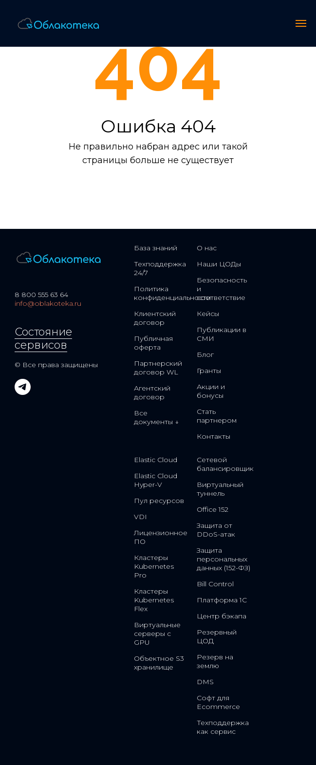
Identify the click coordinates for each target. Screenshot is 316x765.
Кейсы (208, 313)
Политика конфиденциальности (172, 293)
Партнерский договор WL (158, 367)
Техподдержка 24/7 (160, 268)
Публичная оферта (153, 343)
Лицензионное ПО (160, 537)
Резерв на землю (215, 661)
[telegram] (23, 392)
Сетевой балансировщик (225, 464)
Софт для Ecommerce (218, 702)
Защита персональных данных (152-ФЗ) (223, 559)
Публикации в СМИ (221, 334)
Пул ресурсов (159, 500)
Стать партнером (217, 416)
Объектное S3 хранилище (159, 663)
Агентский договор (152, 392)
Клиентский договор (155, 318)
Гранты (209, 370)
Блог (205, 354)
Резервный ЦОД (217, 636)
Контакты (213, 436)
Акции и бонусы (211, 391)
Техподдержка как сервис (223, 727)
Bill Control (215, 583)
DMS (205, 681)
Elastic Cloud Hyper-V (155, 480)
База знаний (155, 247)
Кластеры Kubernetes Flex (154, 600)
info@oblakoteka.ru (48, 303)
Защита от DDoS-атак (216, 530)
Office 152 (212, 509)
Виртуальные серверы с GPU (157, 633)
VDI (140, 516)
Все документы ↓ (156, 417)
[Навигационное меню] (301, 23)
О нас (207, 247)
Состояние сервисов (43, 338)
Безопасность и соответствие (222, 289)
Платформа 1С (222, 600)
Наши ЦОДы (219, 264)
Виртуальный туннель (220, 489)
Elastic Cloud (155, 459)
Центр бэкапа (221, 616)
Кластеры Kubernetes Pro (154, 566)
